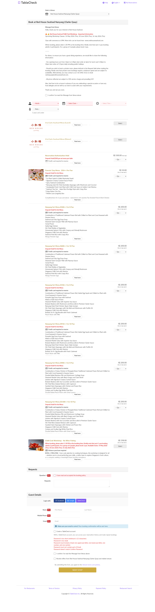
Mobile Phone (44, 515)
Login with (47, 501)
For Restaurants (29, 588)
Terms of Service (54, 588)
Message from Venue (52, 27)
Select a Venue (50, 10)
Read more (77, 125)
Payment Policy (101, 588)
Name (47, 510)
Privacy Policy (77, 588)
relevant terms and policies (91, 565)
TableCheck (81, 501)
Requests (48, 481)
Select (121, 123)
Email (47, 521)
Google (70, 501)
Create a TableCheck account (65, 531)
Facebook (59, 501)
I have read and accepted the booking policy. (70, 475)
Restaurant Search (126, 588)
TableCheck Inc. (75, 594)
